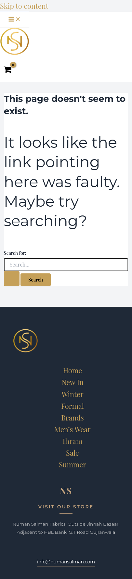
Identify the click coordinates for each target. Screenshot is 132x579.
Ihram (72, 441)
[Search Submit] (12, 278)
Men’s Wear (72, 429)
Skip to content (24, 5)
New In (72, 382)
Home (72, 370)
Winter (72, 394)
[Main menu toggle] (14, 19)
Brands (72, 417)
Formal (72, 405)
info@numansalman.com (66, 562)
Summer (72, 464)
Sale (72, 452)
